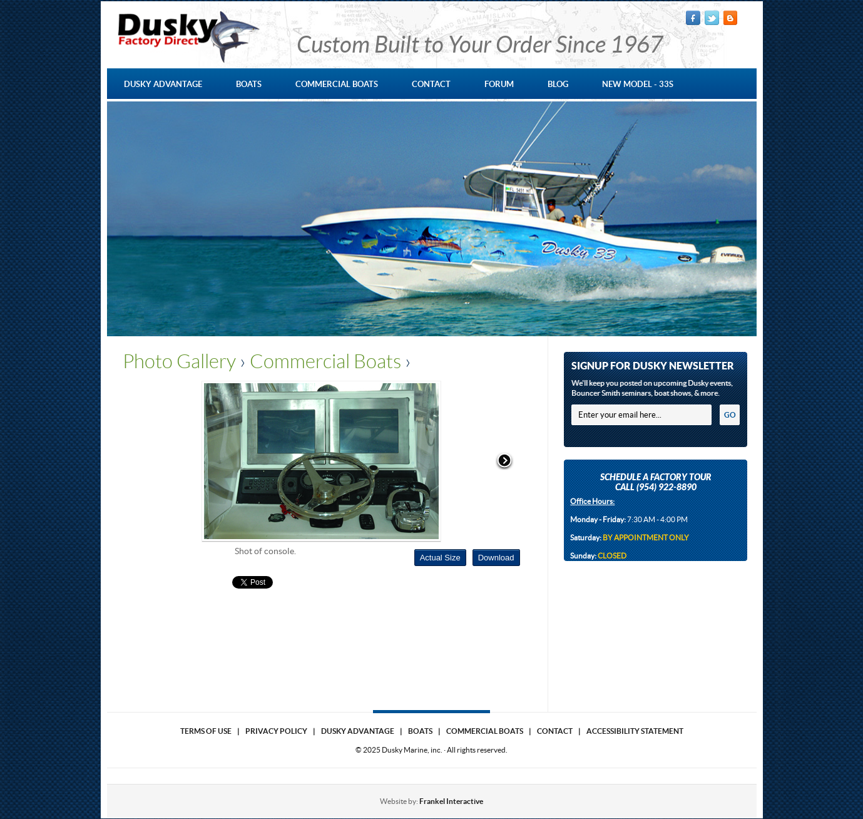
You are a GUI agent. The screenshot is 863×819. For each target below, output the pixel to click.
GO (730, 415)
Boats (420, 731)
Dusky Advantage (357, 731)
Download (496, 557)
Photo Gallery (179, 361)
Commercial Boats (325, 361)
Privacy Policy (276, 731)
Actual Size (440, 557)
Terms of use (206, 731)
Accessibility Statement (634, 731)
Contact (555, 731)
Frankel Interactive (451, 801)
